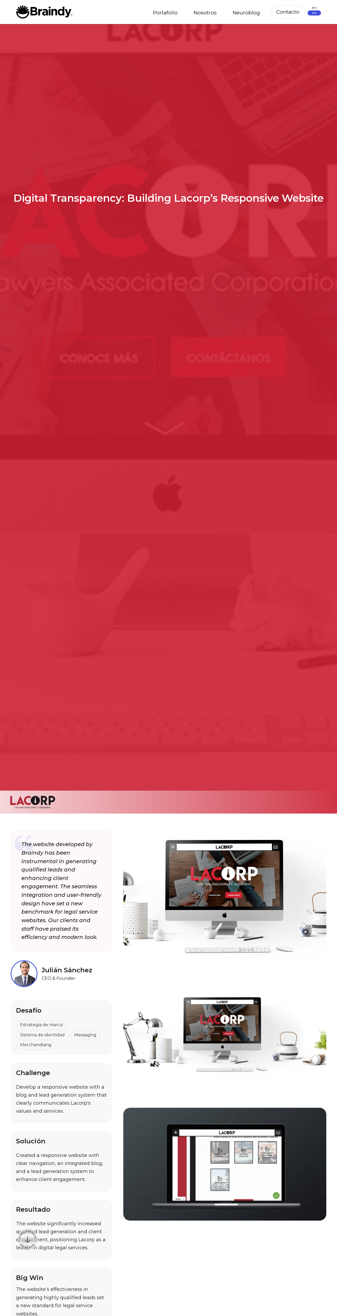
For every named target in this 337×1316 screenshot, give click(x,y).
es (314, 12)
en (314, 7)
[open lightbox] (224, 1035)
